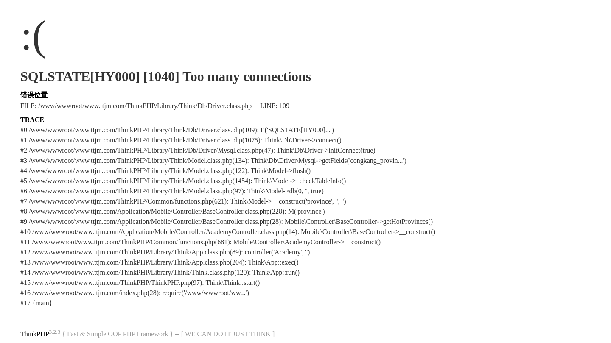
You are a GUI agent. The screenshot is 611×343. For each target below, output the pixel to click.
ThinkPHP (34, 333)
